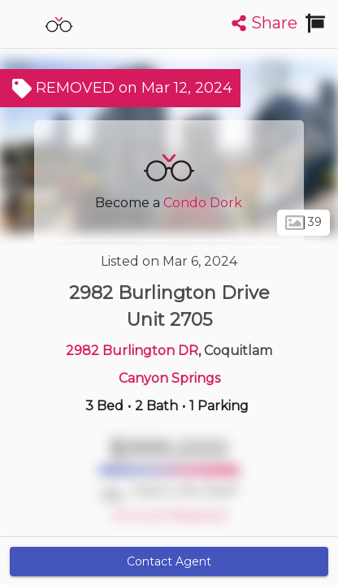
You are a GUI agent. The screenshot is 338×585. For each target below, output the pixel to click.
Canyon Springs (169, 378)
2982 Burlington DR (132, 350)
